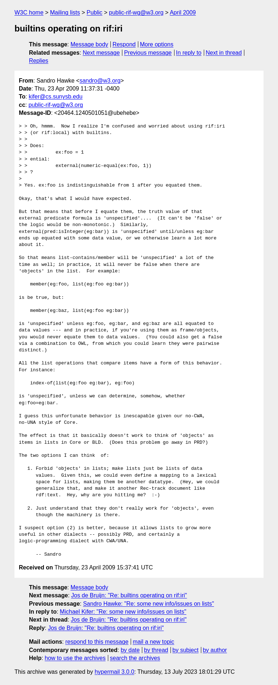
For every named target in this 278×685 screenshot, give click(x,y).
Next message (101, 53)
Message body (89, 44)
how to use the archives (75, 658)
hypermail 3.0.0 (114, 672)
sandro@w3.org (100, 81)
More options (157, 44)
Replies (38, 61)
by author (215, 650)
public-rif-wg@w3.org (136, 12)
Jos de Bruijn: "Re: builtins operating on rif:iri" (129, 595)
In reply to (188, 53)
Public (94, 12)
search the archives (135, 658)
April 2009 (183, 12)
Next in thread (224, 53)
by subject (185, 650)
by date (130, 650)
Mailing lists (65, 12)
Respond (124, 44)
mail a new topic (153, 642)
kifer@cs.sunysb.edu (56, 96)
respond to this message (96, 642)
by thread (156, 650)
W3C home (28, 12)
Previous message (148, 53)
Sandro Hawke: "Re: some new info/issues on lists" (148, 604)
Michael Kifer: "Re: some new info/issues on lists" (123, 612)
